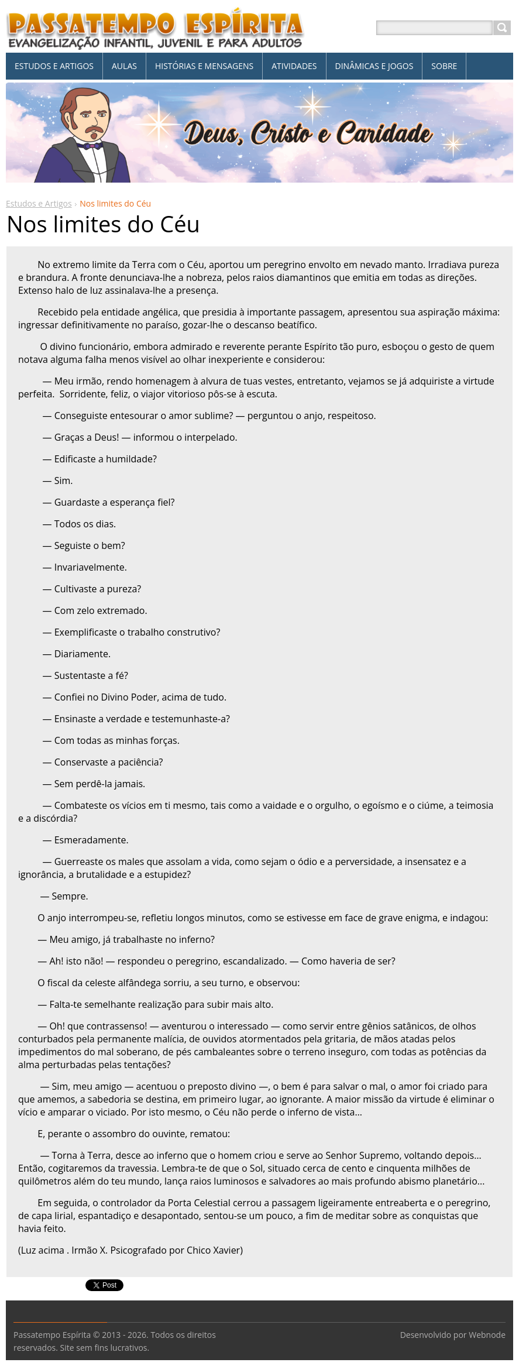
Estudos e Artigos (39, 203)
